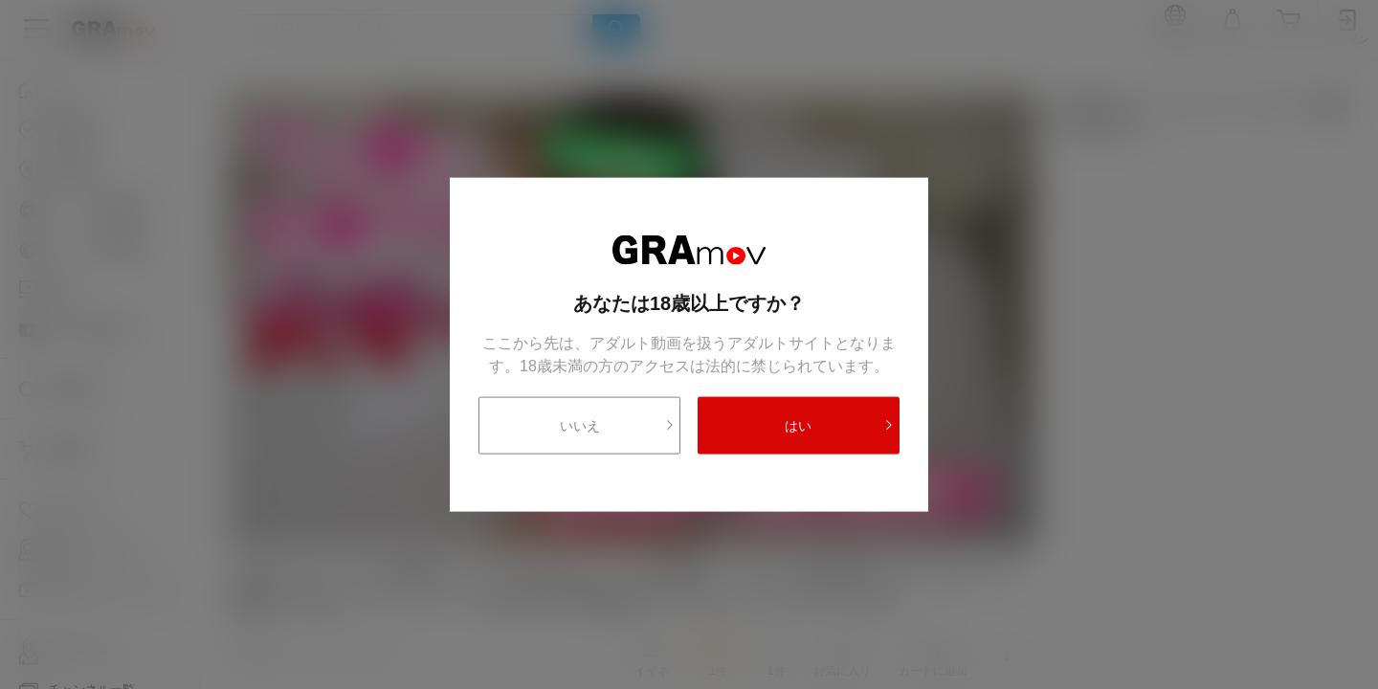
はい (839, 425)
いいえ (618, 425)
